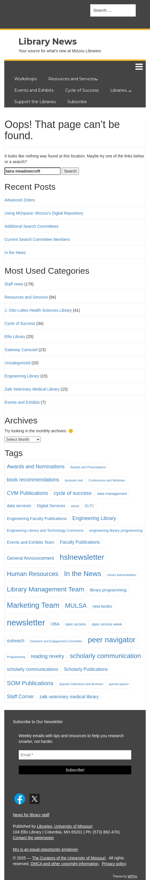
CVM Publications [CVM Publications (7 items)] (27, 493)
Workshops (25, 78)
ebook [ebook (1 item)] (75, 506)
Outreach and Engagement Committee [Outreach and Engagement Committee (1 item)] (56, 641)
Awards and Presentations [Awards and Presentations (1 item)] (88, 467)
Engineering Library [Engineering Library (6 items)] (94, 518)
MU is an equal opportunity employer (45, 849)
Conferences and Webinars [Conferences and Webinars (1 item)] (106, 480)
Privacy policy (114, 863)
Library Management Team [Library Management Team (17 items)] (45, 589)
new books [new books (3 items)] (102, 606)
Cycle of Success (82, 90)
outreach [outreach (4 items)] (15, 640)
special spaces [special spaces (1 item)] (119, 684)
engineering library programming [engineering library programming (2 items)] (115, 530)
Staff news (14, 284)
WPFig (132, 876)
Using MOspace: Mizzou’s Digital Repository (44, 213)
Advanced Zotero (20, 200)
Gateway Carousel (21, 349)
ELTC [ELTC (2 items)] (89, 506)
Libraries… (119, 90)
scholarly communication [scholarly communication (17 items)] (105, 655)
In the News (15, 252)
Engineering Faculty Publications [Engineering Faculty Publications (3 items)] (37, 518)
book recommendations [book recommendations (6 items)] (33, 480)
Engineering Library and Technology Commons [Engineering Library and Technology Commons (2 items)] (45, 530)
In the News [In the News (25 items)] (82, 573)
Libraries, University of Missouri (65, 826)
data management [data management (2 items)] (112, 493)
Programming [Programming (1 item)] (16, 657)
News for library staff (31, 815)
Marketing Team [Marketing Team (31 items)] (33, 605)
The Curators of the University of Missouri (69, 858)
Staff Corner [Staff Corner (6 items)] (20, 696)
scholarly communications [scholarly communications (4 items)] (32, 669)
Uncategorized (17, 363)
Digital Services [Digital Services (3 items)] (51, 505)
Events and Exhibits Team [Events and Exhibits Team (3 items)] (30, 542)
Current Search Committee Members (37, 239)
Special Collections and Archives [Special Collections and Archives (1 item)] (81, 684)
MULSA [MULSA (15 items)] (76, 605)
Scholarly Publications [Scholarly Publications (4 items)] (86, 669)
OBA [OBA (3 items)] (55, 624)
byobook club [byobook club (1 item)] (74, 480)
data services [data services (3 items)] (19, 505)
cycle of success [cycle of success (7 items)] (73, 493)
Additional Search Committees (31, 226)
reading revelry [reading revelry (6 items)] (47, 656)
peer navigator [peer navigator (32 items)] (111, 639)
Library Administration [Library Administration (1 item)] (121, 575)
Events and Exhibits (33, 90)
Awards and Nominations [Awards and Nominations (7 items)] (36, 466)
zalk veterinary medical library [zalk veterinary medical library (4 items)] (69, 696)
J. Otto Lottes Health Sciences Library (38, 310)
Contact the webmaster (33, 837)
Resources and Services (72, 78)
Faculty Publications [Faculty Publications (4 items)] (80, 542)
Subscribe (77, 101)
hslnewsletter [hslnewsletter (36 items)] (82, 557)
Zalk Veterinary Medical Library (32, 389)
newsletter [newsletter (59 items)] (26, 622)
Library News (48, 41)
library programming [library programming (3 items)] (108, 590)
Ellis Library (15, 336)
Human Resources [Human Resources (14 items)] (32, 573)
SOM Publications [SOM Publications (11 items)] (30, 683)
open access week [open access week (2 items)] (106, 624)
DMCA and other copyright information (64, 863)
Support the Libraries (35, 101)
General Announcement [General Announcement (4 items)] (30, 558)
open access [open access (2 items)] (75, 624)
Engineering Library (22, 376)
